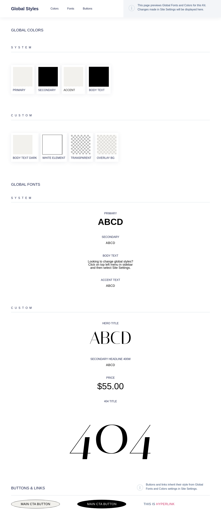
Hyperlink (165, 513)
